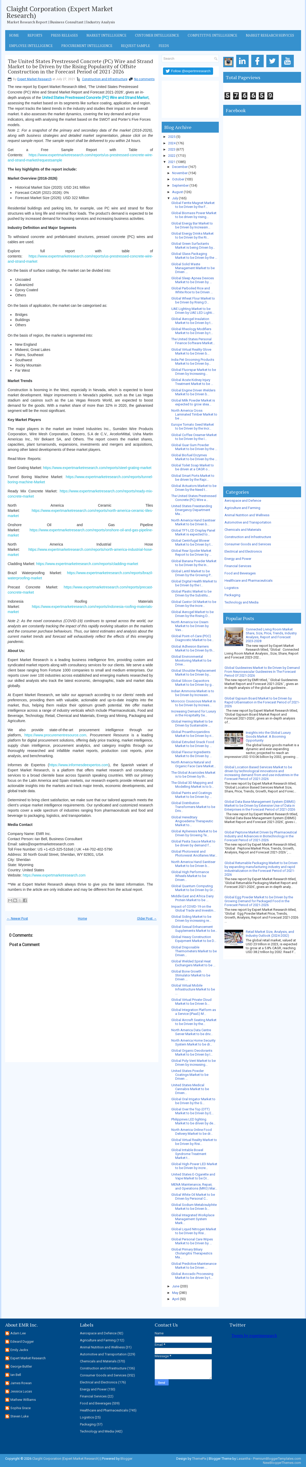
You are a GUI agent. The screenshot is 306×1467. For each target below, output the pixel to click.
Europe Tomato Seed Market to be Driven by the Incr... (192, 426)
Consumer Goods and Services (248, 544)
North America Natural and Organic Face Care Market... (193, 764)
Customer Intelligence (157, 35)
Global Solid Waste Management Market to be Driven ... (193, 268)
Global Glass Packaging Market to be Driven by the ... (194, 256)
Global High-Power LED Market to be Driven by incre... (194, 1166)
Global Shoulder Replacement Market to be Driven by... (193, 672)
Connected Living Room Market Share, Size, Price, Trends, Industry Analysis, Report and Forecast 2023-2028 (271, 635)
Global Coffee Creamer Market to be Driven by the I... (194, 437)
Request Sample (135, 45)
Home (14, 35)
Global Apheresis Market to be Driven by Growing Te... (194, 833)
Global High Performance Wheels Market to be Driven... (190, 876)
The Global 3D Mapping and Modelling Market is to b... (192, 785)
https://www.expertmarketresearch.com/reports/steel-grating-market (97, 468)
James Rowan (21, 1383)
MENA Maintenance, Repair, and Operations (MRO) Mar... (194, 1186)
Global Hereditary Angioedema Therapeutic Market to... (192, 821)
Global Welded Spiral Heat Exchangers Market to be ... (193, 963)
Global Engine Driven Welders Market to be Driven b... (193, 392)
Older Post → (147, 918)
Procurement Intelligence (86, 45)
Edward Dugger (22, 1341)
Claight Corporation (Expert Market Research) (59, 12)
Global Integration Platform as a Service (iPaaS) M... (193, 1012)
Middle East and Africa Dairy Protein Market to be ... (192, 898)
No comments (144, 79)
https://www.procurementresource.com (55, 735)
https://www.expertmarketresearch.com (54, 875)
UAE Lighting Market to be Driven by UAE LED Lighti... (192, 311)
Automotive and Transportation (248, 522)
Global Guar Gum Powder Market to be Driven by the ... (194, 447)
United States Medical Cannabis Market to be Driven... (190, 1089)
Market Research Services (270, 35)
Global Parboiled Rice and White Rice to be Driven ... (192, 290)
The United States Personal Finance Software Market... (193, 341)
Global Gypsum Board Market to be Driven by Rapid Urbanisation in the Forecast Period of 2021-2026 (262, 702)
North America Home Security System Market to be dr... (193, 1042)
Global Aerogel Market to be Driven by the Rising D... (192, 614)
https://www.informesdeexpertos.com (78, 765)
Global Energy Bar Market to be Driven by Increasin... (192, 225)
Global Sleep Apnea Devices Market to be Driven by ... (192, 280)
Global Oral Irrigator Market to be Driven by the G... (193, 1101)
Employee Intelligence (31, 45)
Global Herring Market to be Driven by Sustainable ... (192, 723)
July (175, 198)
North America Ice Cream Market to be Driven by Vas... (190, 626)
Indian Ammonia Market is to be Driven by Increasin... (192, 693)
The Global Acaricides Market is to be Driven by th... (193, 774)
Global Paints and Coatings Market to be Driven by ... (191, 795)
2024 (171, 143)
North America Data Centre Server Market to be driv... (192, 1032)
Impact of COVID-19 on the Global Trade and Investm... (193, 908)
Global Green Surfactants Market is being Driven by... (193, 245)
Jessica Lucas (21, 1391)
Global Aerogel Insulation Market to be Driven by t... (192, 321)
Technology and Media (242, 602)
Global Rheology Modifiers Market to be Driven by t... (192, 331)
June (175, 1286)
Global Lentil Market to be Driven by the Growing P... (191, 573)
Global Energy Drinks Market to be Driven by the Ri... (192, 235)
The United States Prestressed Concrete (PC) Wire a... (193, 498)
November (180, 173)
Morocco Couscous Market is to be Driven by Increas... (193, 703)
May (175, 1293)
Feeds (164, 45)
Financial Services (238, 566)
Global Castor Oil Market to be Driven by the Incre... (193, 604)
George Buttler (21, 1366)
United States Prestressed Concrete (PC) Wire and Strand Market (95, 98)
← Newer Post (17, 918)
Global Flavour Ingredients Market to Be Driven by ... (191, 754)
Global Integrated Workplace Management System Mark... (192, 1219)
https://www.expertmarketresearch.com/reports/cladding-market (87, 564)
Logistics (232, 588)
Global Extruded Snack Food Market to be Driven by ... (192, 744)
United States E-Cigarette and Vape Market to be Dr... (193, 1176)
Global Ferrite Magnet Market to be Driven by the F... (193, 205)
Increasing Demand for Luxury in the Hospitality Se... (193, 713)
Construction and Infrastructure (104, 79)
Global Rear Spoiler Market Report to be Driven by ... (191, 552)
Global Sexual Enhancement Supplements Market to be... (194, 929)
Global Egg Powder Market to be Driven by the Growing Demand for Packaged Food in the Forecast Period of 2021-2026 (259, 901)
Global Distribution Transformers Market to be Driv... (193, 807)
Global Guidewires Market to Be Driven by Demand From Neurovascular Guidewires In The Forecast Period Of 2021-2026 (262, 671)
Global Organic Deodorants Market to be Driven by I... (192, 1052)
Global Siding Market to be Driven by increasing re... (191, 918)
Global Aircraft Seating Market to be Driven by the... (193, 1022)
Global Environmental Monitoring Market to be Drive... (191, 660)
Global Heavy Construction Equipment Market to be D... (193, 939)
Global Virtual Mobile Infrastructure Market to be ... (193, 989)
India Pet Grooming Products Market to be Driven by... (192, 361)
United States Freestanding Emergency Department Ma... (191, 510)
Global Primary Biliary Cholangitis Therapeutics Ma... (191, 1253)
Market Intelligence (106, 35)
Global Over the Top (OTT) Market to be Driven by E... (192, 1111)
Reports (35, 35)
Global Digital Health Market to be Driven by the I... (194, 583)
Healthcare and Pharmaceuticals (249, 580)
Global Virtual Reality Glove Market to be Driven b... (191, 351)
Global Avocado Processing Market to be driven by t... (192, 1276)
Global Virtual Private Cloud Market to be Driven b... (191, 1002)
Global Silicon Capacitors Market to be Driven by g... (192, 683)
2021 (171, 162)
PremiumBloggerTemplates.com (277, 1459)
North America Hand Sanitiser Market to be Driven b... (193, 522)
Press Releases (64, 35)
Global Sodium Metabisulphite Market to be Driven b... (194, 1207)
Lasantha (243, 1459)
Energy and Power (238, 559)
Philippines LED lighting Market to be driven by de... (193, 1121)
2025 (171, 137)
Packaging (232, 595)
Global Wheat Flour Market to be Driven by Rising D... (193, 300)
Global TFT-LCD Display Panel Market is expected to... (193, 532)
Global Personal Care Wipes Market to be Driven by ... (192, 1241)
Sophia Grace (20, 1408)
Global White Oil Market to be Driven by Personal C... (193, 1196)
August (177, 192)
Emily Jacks (19, 1350)
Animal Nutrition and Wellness (247, 515)
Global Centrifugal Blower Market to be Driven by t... (192, 542)
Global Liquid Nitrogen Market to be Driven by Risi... (193, 1231)
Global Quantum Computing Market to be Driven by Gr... (193, 888)
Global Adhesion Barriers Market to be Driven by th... (193, 648)
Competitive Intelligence (212, 35)
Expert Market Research (34, 79)
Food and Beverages (240, 573)
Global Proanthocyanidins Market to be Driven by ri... (192, 734)
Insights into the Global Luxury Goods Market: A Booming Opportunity (268, 736)
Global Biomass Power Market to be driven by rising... (193, 215)
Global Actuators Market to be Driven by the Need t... (193, 488)
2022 (171, 156)
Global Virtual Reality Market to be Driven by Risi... (194, 1142)
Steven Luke (19, 1416)
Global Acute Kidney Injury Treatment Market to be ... (192, 382)
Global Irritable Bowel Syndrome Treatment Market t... (188, 1154)
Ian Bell (15, 1375)
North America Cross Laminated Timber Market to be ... (194, 414)
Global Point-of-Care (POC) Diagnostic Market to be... (192, 638)
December (180, 167)
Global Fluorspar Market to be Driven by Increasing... (193, 372)
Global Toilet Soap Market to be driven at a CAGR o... (192, 467)
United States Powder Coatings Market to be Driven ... (189, 1075)
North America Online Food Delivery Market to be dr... (192, 1132)
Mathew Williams (23, 1400)
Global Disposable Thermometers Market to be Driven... (194, 951)
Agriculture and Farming (242, 508)
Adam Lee (18, 1333)
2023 (171, 149)
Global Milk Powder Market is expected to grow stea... (193, 402)
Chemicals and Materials (243, 530)
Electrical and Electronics (243, 551)
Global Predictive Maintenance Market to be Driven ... (193, 1265)
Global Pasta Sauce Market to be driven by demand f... (193, 843)
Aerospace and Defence (243, 500)
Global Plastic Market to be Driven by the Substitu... (191, 593)
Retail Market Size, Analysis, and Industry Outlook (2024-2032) (270, 934)
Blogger (126, 1459)
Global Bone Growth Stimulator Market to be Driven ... (190, 975)
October (178, 179)
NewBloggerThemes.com (282, 1463)
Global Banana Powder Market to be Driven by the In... (193, 563)
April (175, 1299)
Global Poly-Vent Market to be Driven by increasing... (193, 1063)
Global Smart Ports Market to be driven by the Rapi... (192, 477)
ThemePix (199, 1459)
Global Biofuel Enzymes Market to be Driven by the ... (194, 457)
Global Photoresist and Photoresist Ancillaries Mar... (194, 853)
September (180, 185)
